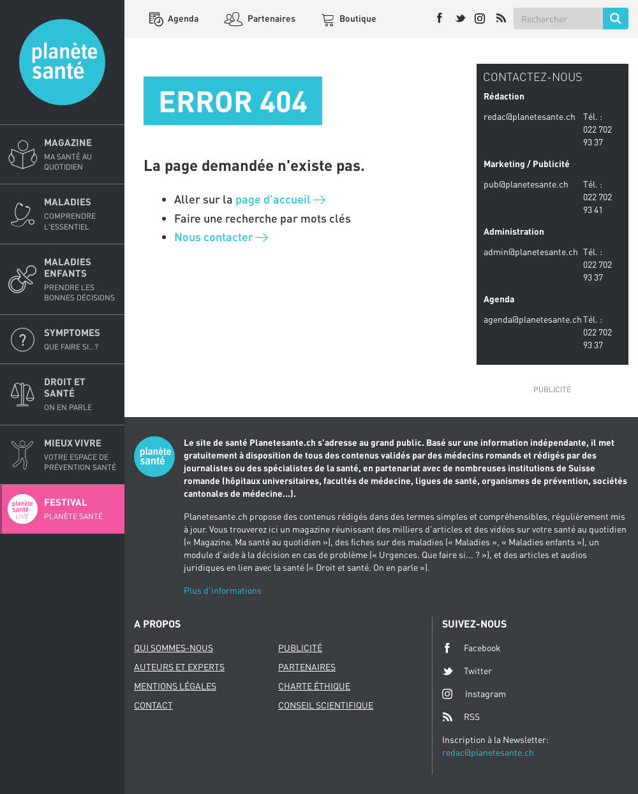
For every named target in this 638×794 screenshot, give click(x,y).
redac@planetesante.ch (488, 752)
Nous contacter (221, 237)
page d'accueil (280, 199)
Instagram (474, 693)
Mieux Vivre (80, 455)
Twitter (467, 671)
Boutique (357, 18)
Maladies (80, 214)
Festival (80, 509)
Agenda (182, 18)
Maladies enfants (80, 279)
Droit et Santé (80, 394)
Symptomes (80, 339)
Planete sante (62, 62)
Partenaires (270, 18)
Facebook (471, 648)
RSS (461, 716)
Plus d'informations (223, 590)
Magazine (80, 154)
